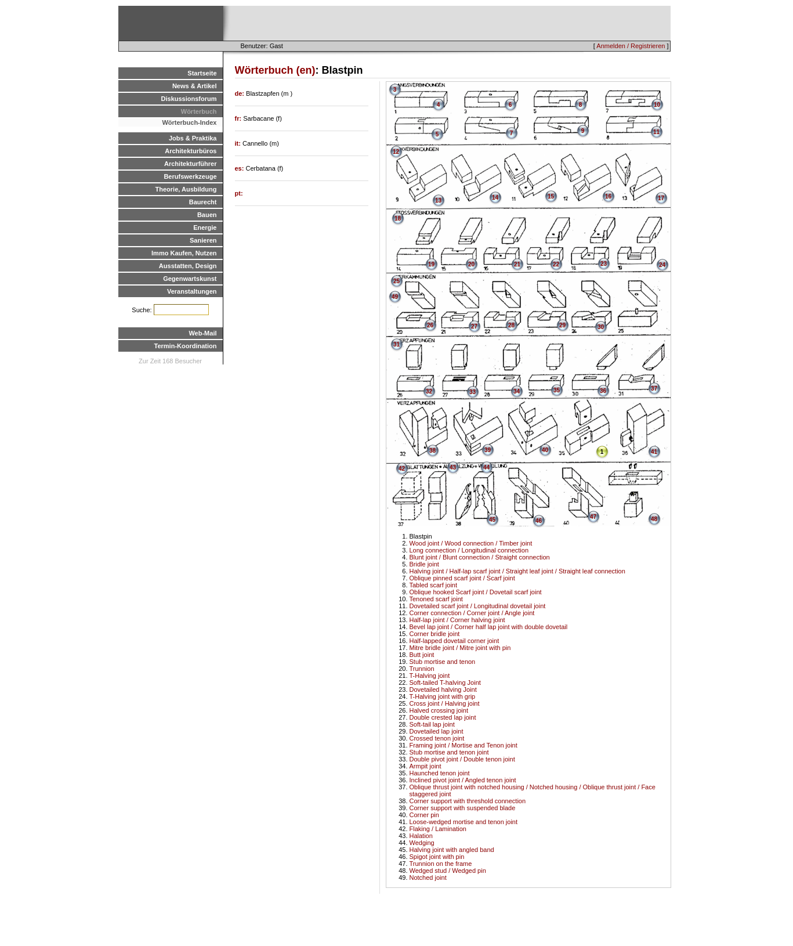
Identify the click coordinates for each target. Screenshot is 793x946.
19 (431, 264)
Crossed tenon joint (437, 738)
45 (492, 520)
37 (654, 388)
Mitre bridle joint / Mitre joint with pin (460, 647)
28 (511, 325)
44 (486, 467)
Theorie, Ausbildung (186, 189)
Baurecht (203, 201)
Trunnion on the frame (441, 863)
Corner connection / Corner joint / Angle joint (472, 612)
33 (472, 392)
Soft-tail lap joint (432, 724)
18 (397, 218)
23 (603, 264)
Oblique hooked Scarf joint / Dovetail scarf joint (476, 591)
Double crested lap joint (443, 717)
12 (396, 152)
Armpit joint (425, 766)
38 (432, 450)
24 (662, 265)
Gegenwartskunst (189, 278)
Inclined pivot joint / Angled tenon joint (463, 780)
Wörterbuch (199, 111)
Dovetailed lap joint (437, 731)
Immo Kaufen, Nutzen (183, 253)
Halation (421, 835)
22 (556, 264)
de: (241, 93)
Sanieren (203, 240)
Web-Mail (202, 333)
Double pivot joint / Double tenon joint (462, 759)
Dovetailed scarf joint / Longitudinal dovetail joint (478, 605)
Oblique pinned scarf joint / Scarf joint (462, 578)
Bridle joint (424, 564)
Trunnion (422, 668)
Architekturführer (190, 163)
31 (396, 344)
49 (395, 297)
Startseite (201, 73)
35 (556, 390)
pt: (239, 193)
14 (495, 197)
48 (654, 519)
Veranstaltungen (192, 291)
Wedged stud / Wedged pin (448, 870)
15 (551, 196)
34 (516, 391)
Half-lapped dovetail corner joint (454, 640)
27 (474, 326)
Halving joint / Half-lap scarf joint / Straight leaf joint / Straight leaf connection (517, 571)
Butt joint (422, 654)
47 (593, 517)
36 (603, 391)
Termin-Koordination (185, 345)
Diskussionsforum (189, 98)
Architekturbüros (190, 150)
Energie (204, 227)
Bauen (207, 214)
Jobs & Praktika (193, 138)
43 (453, 467)
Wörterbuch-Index (189, 122)
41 (654, 452)
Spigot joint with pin (437, 856)
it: (238, 143)
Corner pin (424, 814)
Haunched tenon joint (440, 773)
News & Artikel (194, 85)
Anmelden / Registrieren (630, 45)
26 (430, 325)
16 (608, 196)
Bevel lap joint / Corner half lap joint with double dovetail (489, 626)
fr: (239, 118)
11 (656, 132)
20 (471, 264)
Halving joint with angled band (452, 849)
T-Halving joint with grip (443, 696)
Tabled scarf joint (434, 585)
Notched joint (428, 877)
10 (657, 105)
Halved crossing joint (439, 710)
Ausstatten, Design (188, 265)
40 (545, 450)
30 (601, 327)
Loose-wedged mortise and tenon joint (464, 821)
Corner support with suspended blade (463, 807)
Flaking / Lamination (438, 828)
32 (429, 391)
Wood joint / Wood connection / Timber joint (471, 543)
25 (396, 281)
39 (487, 450)
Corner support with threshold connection (468, 800)
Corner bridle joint (435, 633)
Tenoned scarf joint (436, 598)
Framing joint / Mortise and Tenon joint (463, 745)
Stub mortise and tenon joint (449, 752)
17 (661, 198)
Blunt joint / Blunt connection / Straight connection (480, 557)
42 (402, 468)
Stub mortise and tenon (443, 661)
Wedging (422, 842)
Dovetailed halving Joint (443, 689)
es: (240, 168)
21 (517, 264)
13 (438, 200)
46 (538, 521)
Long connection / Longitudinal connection (469, 550)
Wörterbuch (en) (275, 70)
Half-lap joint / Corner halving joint (457, 619)
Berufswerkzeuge (190, 176)
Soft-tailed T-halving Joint (445, 682)
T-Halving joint (430, 675)
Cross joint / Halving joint (445, 703)
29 (562, 325)
